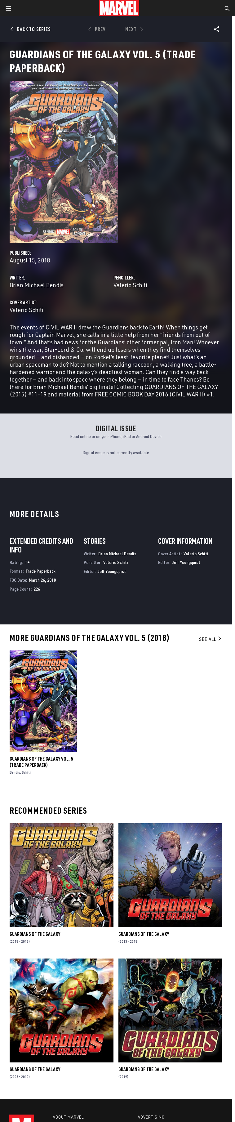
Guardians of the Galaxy (35, 934)
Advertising (151, 1117)
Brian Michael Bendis (37, 284)
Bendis (15, 772)
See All (210, 639)
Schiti (26, 772)
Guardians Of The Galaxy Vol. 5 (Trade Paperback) (41, 762)
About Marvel (68, 1117)
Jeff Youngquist (112, 571)
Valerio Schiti (130, 284)
